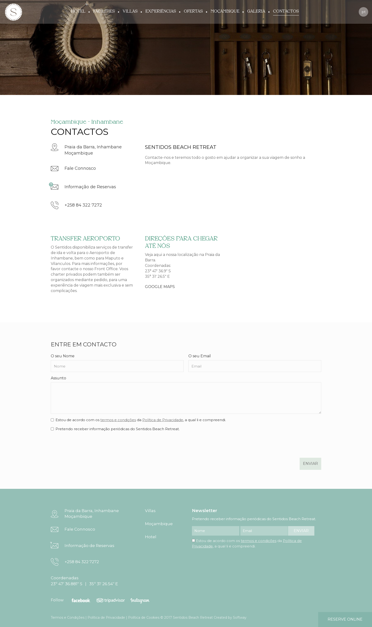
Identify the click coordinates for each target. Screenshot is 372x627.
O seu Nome (62, 356)
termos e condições (118, 420)
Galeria (256, 11)
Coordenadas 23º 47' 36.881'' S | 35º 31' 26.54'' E (84, 580)
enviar (310, 463)
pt (364, 11)
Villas (130, 11)
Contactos (286, 11)
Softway (239, 617)
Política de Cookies (143, 617)
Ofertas (193, 11)
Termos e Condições (67, 617)
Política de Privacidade (162, 420)
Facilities (104, 11)
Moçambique (225, 11)
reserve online (345, 619)
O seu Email (199, 356)
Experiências (160, 11)
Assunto (58, 378)
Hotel (78, 11)
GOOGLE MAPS (160, 286)
